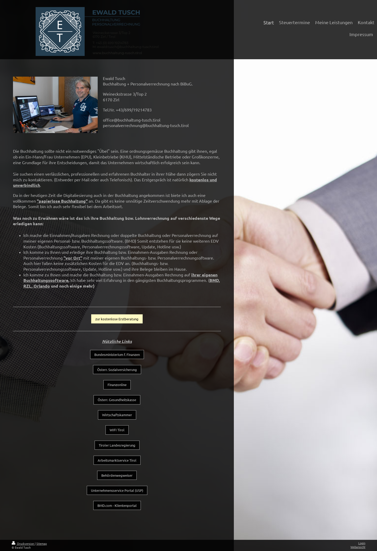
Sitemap (41, 543)
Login (361, 543)
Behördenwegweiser (117, 475)
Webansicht (357, 547)
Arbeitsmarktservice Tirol (117, 460)
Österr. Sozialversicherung (117, 369)
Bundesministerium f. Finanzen (117, 354)
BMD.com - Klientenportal (117, 505)
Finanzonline (117, 384)
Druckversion (23, 543)
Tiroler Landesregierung (117, 445)
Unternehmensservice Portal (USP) (117, 490)
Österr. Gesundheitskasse (117, 399)
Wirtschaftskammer (117, 415)
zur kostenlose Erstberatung (116, 319)
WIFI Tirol (117, 430)
